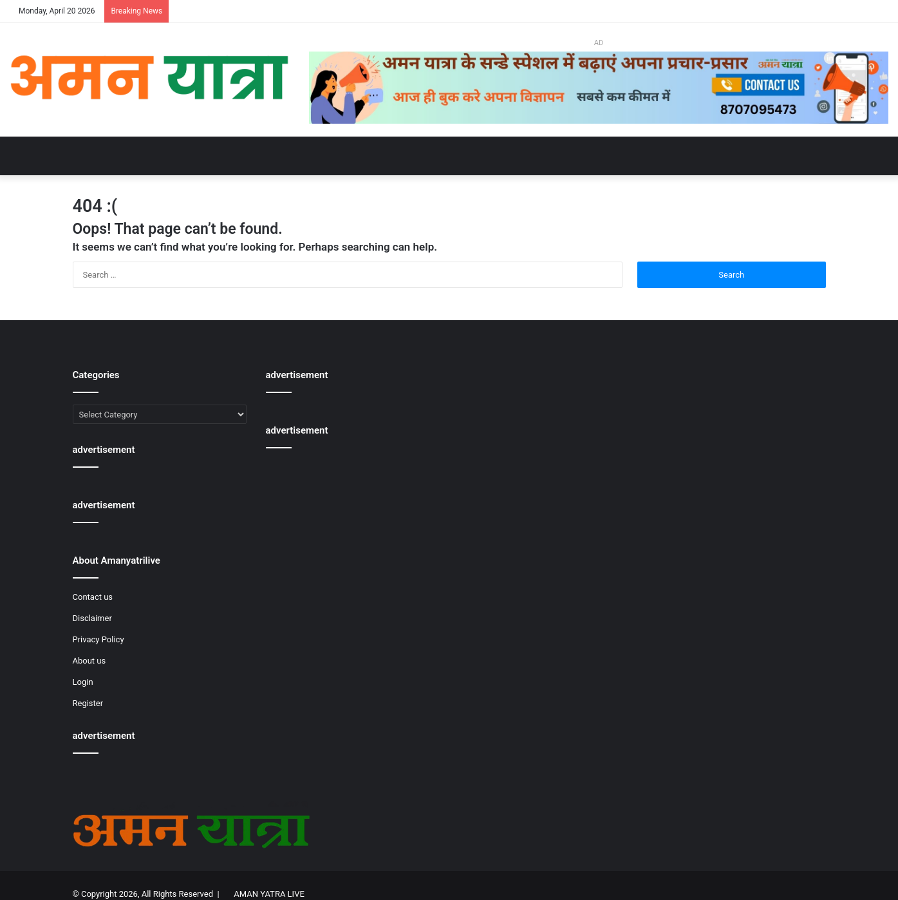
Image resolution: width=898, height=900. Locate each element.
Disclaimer (92, 618)
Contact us (93, 597)
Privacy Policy (98, 639)
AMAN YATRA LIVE (269, 894)
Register (88, 703)
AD (598, 43)
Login (83, 682)
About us (89, 660)
